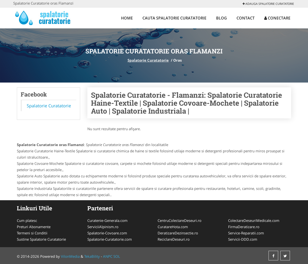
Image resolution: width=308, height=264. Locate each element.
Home (127, 18)
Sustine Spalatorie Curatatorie (41, 239)
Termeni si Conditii (32, 233)
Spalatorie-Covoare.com (107, 233)
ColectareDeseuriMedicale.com (253, 220)
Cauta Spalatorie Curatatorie (174, 18)
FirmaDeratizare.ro (243, 226)
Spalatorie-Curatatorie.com (109, 239)
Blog (221, 18)
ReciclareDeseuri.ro (174, 239)
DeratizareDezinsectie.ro (178, 233)
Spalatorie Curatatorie (148, 60)
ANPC (107, 256)
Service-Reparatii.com (246, 233)
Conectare (277, 18)
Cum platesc (27, 220)
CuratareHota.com (173, 226)
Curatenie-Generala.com (107, 220)
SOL (116, 256)
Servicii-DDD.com (242, 239)
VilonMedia (70, 256)
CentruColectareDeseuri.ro (179, 220)
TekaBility (92, 256)
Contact (246, 18)
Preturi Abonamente (34, 226)
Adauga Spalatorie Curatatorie (268, 4)
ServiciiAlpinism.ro (102, 226)
